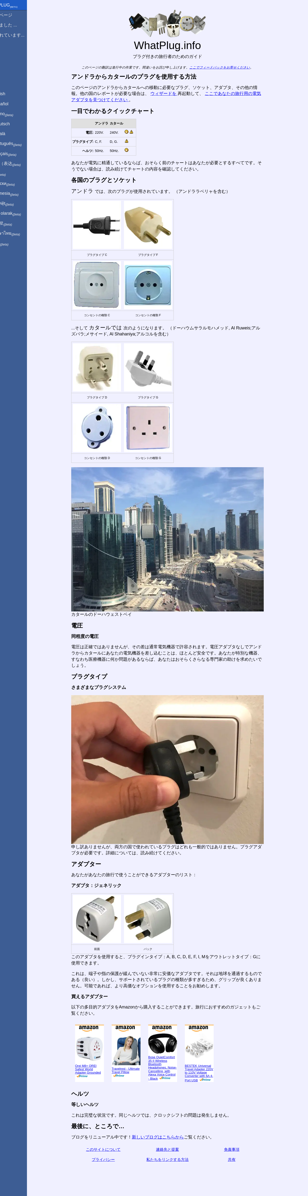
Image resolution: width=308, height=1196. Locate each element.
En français (18, 154)
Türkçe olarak (20, 213)
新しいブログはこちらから (166, 1137)
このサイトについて (111, 1149)
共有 (240, 1160)
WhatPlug (18, 5)
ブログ (9, 52)
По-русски (17, 183)
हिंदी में (12, 173)
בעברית (14, 243)
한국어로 (15, 223)
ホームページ (16, 15)
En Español (14, 103)
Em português (20, 143)
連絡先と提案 (175, 1149)
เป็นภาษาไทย (19, 233)
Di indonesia (19, 193)
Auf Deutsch (14, 123)
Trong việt (16, 203)
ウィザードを (172, 93)
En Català (12, 133)
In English (12, 93)
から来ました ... (18, 25)
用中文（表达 (20, 163)
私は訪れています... (22, 35)
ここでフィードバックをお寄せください (228, 67)
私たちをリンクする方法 (175, 1160)
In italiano (16, 114)
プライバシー (111, 1160)
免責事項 (240, 1149)
